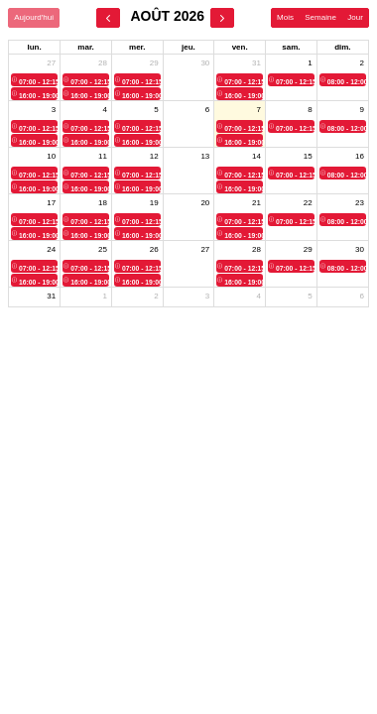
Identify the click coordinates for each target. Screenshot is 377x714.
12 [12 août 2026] (154, 156)
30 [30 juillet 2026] (204, 63)
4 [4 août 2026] (104, 109)
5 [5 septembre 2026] (310, 296)
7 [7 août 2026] (259, 109)
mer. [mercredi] (137, 47)
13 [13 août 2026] (204, 156)
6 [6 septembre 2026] (362, 296)
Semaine (320, 17)
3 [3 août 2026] (54, 109)
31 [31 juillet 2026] (256, 63)
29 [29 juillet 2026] (154, 63)
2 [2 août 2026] (362, 63)
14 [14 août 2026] (256, 156)
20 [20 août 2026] (204, 202)
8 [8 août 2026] (310, 109)
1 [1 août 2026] (310, 63)
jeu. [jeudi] (188, 47)
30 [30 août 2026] (359, 249)
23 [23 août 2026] (359, 202)
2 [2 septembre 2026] (156, 296)
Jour (355, 17)
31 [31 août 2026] (51, 296)
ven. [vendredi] (240, 47)
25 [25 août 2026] (102, 249)
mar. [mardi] (85, 47)
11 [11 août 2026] (102, 156)
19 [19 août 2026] (154, 202)
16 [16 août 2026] (359, 156)
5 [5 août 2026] (156, 109)
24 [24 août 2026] (51, 249)
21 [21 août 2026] (256, 202)
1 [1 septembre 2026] (104, 296)
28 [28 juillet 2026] (102, 63)
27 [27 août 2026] (204, 249)
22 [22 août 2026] (308, 202)
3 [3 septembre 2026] (207, 296)
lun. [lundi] (34, 47)
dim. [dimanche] (342, 47)
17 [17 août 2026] (51, 202)
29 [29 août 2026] (308, 249)
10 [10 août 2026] (51, 156)
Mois (285, 17)
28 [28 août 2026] (256, 249)
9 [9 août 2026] (362, 109)
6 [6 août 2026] (207, 109)
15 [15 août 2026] (308, 156)
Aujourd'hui (34, 17)
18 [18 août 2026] (102, 202)
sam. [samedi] (291, 47)
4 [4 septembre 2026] (259, 296)
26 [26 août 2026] (154, 249)
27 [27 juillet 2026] (51, 63)
